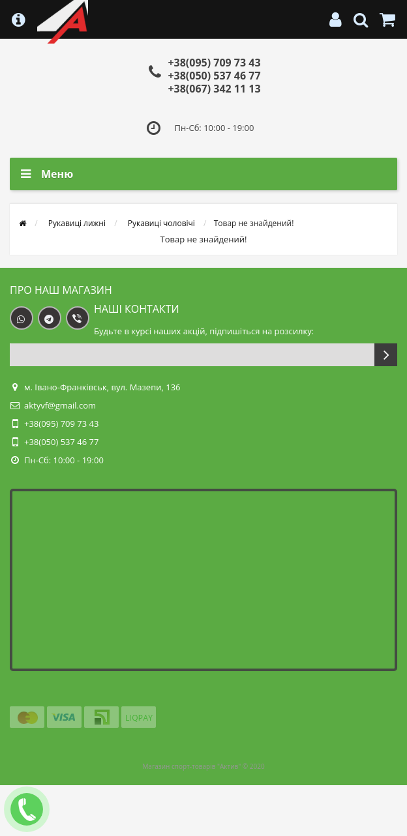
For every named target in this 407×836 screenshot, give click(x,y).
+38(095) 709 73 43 (214, 62)
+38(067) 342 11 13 (214, 88)
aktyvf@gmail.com (60, 405)
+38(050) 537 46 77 (214, 75)
